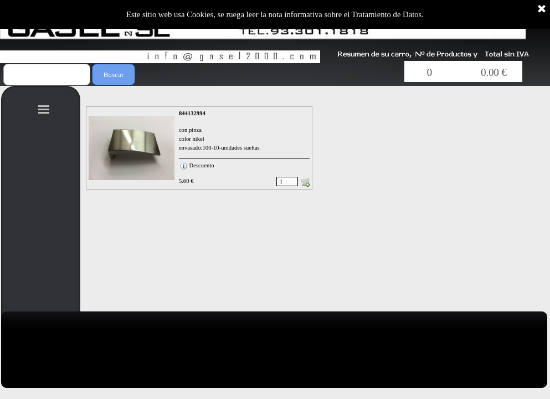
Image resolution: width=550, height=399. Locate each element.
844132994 (192, 113)
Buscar (113, 74)
